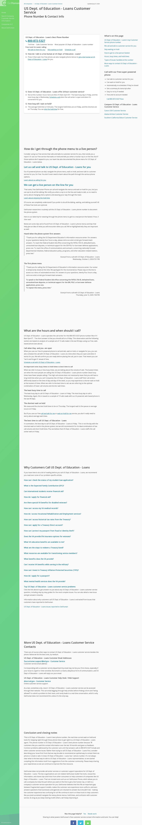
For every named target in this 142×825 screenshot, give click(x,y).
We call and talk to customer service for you (120, 46)
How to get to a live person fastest (117, 53)
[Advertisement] (62, 75)
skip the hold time (50, 109)
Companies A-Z (7, 24)
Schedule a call (70, 50)
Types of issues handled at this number (118, 60)
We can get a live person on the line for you (48, 184)
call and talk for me (48, 413)
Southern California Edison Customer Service (120, 118)
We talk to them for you (36, 50)
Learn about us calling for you (35, 180)
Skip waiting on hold (55, 50)
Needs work (92, 814)
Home (3, 12)
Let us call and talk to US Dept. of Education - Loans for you (57, 167)
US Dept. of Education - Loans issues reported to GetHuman (46, 607)
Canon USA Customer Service (115, 111)
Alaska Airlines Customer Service (116, 114)
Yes (84, 814)
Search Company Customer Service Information (7, 18)
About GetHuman (7, 28)
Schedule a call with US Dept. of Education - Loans (42, 362)
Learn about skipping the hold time (37, 198)
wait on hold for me (64, 413)
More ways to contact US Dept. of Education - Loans (120, 64)
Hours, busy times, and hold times (116, 56)
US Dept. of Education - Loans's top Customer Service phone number (121, 41)
